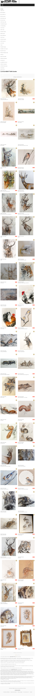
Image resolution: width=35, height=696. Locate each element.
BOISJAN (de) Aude (3, 18)
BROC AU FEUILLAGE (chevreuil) (5, 191)
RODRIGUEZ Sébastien (3, 58)
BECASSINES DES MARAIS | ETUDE (23, 145)
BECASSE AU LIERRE (21, 99)
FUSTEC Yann (2, 37)
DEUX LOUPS (2, 397)
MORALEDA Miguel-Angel (4, 52)
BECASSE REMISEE (3, 122)
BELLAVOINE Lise (3, 14)
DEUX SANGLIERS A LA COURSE (22, 397)
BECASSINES (20, 122)
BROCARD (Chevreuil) (21, 191)
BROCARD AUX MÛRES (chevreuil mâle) (23, 214)
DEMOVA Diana (2, 33)
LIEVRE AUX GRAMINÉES (4, 603)
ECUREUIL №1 (20, 420)
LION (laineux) (20, 603)
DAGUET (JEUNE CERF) (21, 351)
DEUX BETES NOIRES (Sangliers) (5, 374)
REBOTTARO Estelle (3, 56)
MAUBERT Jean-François (4, 48)
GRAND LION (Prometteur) (21, 466)
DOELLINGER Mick (3, 35)
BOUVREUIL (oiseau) (21, 168)
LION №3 (19, 649)
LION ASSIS (2, 626)
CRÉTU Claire (2, 29)
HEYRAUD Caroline (3, 39)
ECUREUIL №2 (2, 443)
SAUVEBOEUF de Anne (3, 62)
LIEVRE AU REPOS (20, 580)
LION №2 (1, 649)
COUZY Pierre (2, 27)
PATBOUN (1, 54)
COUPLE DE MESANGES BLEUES (22, 328)
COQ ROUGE (2, 328)
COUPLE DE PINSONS (3, 351)
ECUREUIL (1, 420)
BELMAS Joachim (2, 16)
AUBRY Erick (2, 10)
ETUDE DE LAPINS (20, 443)
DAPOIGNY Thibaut (3, 31)
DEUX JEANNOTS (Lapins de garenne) (23, 374)
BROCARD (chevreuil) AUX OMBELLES (5, 214)
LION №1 (19, 626)
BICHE (1, 168)
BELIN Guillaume (2, 12)
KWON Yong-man (3, 41)
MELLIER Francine (3, 50)
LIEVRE (1, 580)
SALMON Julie (2, 60)
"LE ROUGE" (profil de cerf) (4, 99)
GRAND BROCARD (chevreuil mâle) (5, 466)
